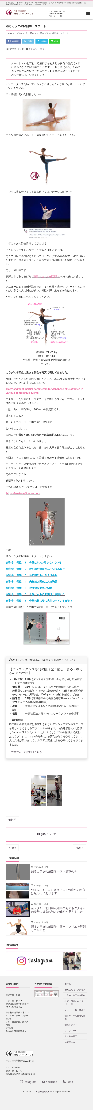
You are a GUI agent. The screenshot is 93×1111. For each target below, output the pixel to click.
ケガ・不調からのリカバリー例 (75, 1004)
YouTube (49, 1082)
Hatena (43, 41)
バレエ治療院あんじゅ (41, 1092)
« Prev (12, 848)
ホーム (68, 985)
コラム (43, 49)
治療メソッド (71, 1026)
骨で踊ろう (33, 49)
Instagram (28, 1082)
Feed (68, 1082)
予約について (46, 834)
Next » (79, 848)
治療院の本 (70, 1043)
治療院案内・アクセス (75, 990)
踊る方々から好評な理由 (75, 1018)
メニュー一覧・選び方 (75, 1011)
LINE (57, 41)
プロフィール (71, 1031)
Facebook (14, 41)
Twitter (29, 41)
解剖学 (12, 820)
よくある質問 (71, 1037)
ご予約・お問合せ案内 (75, 996)
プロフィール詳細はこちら (26, 752)
